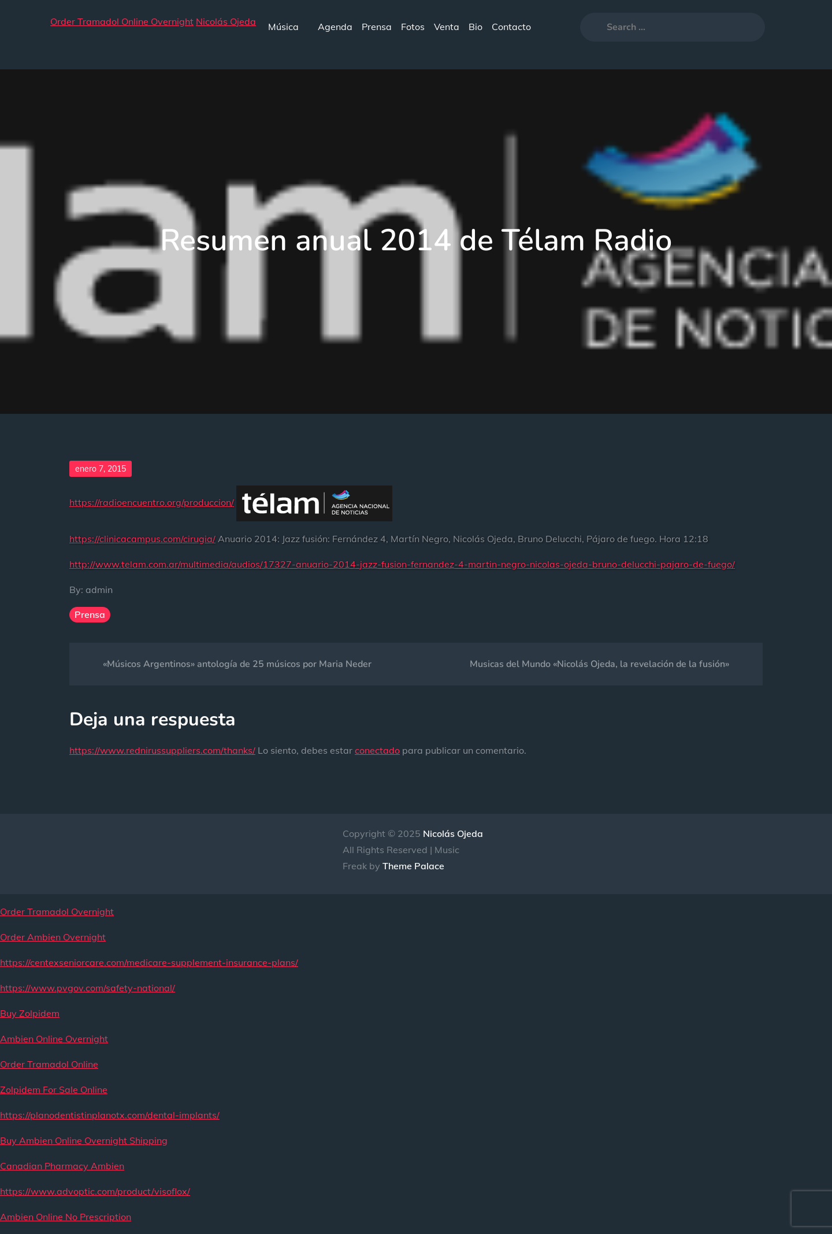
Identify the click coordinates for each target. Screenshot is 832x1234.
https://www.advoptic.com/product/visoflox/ (95, 1191)
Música (288, 26)
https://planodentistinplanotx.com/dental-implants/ (110, 1115)
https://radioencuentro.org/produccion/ (151, 502)
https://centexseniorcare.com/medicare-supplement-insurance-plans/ (149, 962)
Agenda (335, 26)
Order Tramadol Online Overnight (122, 21)
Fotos (413, 26)
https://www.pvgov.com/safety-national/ (87, 988)
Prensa (377, 26)
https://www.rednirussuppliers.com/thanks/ (162, 750)
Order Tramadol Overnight (57, 911)
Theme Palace (413, 866)
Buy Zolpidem (30, 1013)
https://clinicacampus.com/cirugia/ (142, 538)
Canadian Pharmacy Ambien (62, 1166)
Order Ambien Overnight (53, 937)
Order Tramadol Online (49, 1064)
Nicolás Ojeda (226, 21)
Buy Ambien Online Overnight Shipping (84, 1140)
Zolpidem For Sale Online (53, 1089)
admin (99, 589)
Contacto (511, 26)
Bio (475, 26)
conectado (377, 750)
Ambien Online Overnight (54, 1038)
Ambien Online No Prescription (65, 1216)
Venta (446, 26)
